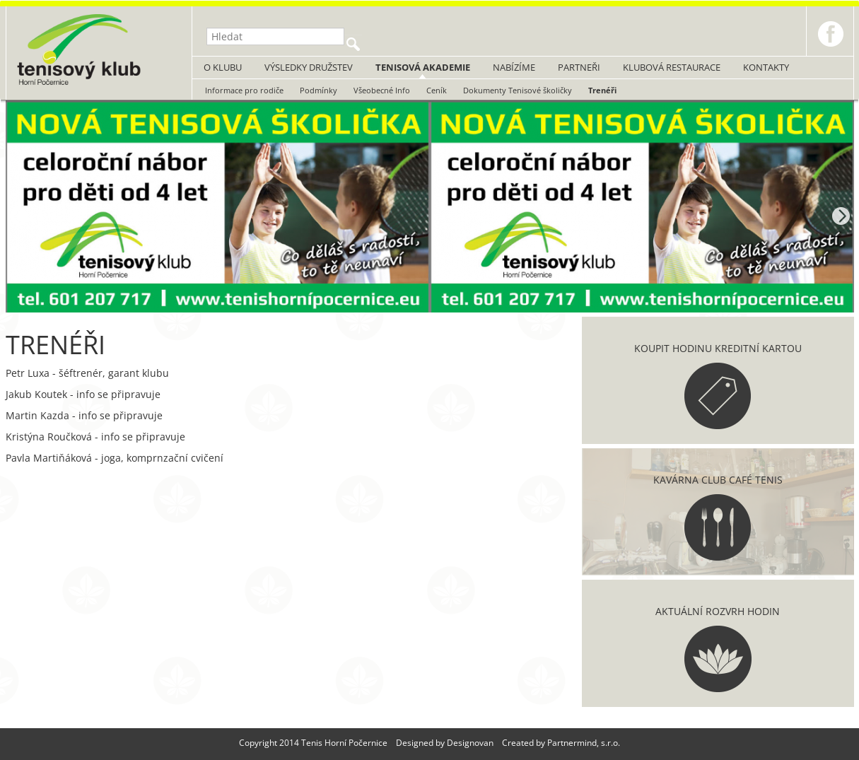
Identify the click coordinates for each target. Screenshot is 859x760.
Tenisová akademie (422, 67)
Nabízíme (514, 67)
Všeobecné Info (381, 90)
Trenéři (602, 90)
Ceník (436, 90)
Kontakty (766, 67)
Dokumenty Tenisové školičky (517, 90)
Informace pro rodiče (244, 90)
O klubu (223, 67)
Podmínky (318, 90)
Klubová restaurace (671, 67)
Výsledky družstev (308, 67)
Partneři (579, 67)
